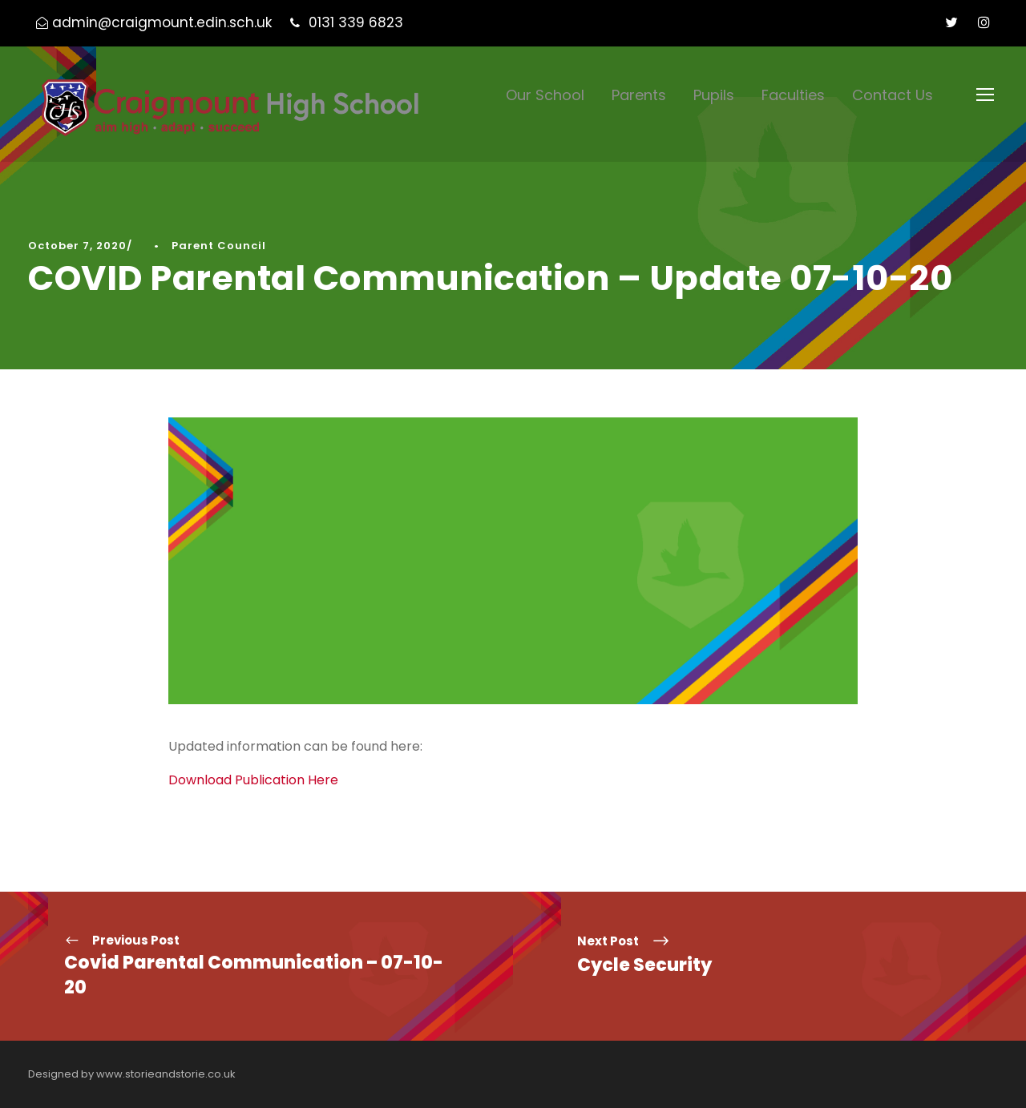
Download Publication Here (253, 780)
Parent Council (219, 245)
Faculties (793, 95)
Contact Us (892, 95)
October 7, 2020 (77, 245)
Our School (545, 95)
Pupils (713, 95)
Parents (639, 95)
